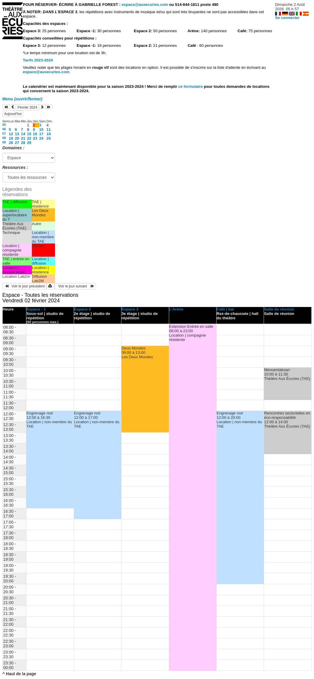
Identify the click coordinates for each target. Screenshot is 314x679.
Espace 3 (129, 309)
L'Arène (176, 309)
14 (23, 134)
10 (41, 129)
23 (35, 138)
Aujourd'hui (13, 114)
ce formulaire (191, 86)
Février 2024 (27, 107)
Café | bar (225, 309)
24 (41, 138)
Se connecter (287, 18)
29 (29, 142)
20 (17, 138)
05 (4, 124)
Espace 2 (82, 309)
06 (4, 129)
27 (17, 142)
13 (17, 134)
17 (41, 134)
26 (11, 142)
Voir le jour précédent (24, 286)
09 (4, 142)
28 (23, 142)
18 (49, 134)
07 (4, 133)
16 (35, 134)
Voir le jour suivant (75, 286)
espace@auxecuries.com (144, 4)
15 (29, 134)
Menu (22, 99)
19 (11, 138)
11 (49, 129)
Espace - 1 (36, 309)
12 (11, 134)
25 (49, 138)
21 (23, 138)
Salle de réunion (279, 309)
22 (29, 138)
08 (4, 138)
